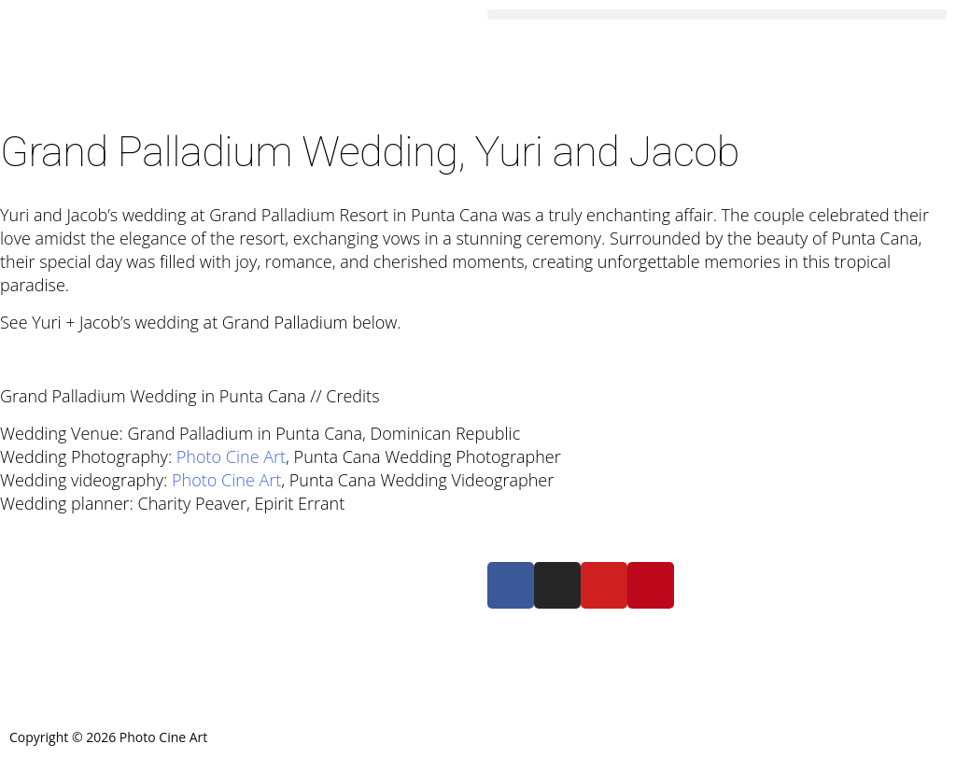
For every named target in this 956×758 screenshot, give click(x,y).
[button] (717, 14)
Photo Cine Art (231, 456)
